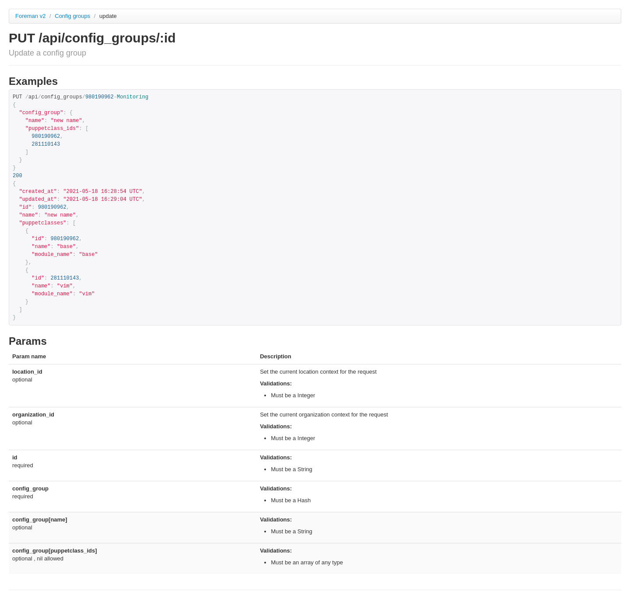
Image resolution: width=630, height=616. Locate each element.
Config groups (73, 16)
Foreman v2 (30, 16)
